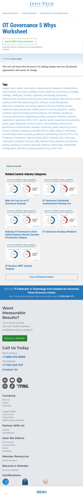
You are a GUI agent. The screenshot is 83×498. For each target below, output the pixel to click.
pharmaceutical (39, 113)
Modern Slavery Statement (13, 420)
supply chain (9, 88)
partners (72, 116)
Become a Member (15, 338)
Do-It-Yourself (8, 442)
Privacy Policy (8, 417)
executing (64, 127)
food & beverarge (21, 113)
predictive (50, 91)
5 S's (75, 134)
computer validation (56, 116)
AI (20, 144)
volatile (71, 109)
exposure (17, 109)
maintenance (62, 91)
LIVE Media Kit (8, 433)
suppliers (37, 95)
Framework (20, 137)
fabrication (8, 106)
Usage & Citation (9, 411)
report (46, 98)
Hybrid (30, 137)
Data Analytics (67, 98)
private (68, 106)
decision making (20, 130)
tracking (6, 116)
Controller (53, 137)
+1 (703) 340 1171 (65, 296)
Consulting (6, 451)
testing (41, 116)
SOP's (36, 120)
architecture (72, 141)
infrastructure (9, 98)
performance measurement (16, 127)
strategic (6, 95)
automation (30, 88)
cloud (41, 91)
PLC (61, 137)
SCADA (38, 137)
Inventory (52, 109)
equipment (61, 95)
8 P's (69, 134)
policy (5, 123)
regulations (8, 120)
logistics (41, 106)
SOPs (29, 120)
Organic (60, 130)
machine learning (31, 144)
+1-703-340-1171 (12, 365)
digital (20, 88)
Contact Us (10, 369)
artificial (43, 102)
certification (18, 116)
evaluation (22, 98)
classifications (61, 120)
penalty (27, 109)
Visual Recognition (58, 102)
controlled (35, 130)
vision (73, 127)
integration (57, 88)
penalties (75, 120)
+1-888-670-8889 (13, 357)
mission (6, 130)
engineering (31, 116)
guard (55, 127)
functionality (35, 98)
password (41, 148)
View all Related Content (41, 277)
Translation (8, 141)
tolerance (7, 109)
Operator (60, 141)
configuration (9, 148)
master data (56, 144)
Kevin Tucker (16, 59)
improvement (9, 91)
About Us (6, 400)
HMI (37, 141)
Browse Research (9, 460)
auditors (19, 141)
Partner (43, 141)
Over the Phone (8, 445)
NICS (45, 137)
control (30, 123)
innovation (22, 91)
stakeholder (70, 144)
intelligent (17, 95)
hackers (39, 123)
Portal (51, 141)
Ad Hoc (44, 130)
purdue (31, 148)
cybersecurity (44, 88)
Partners (5, 430)
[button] (41, 492)
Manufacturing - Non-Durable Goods (54, 13)
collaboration (71, 88)
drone (43, 109)
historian (29, 141)
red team (21, 148)
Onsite (5, 448)
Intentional (70, 130)
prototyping (49, 95)
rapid (12, 123)
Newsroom (7, 406)
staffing (33, 91)
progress (54, 98)
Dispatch (62, 109)
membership (51, 134)
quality (5, 144)
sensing (51, 106)
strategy (74, 91)
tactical (62, 134)
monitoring (30, 106)
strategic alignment (41, 127)
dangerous (66, 113)
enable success (24, 134)
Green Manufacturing (22, 102)
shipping (19, 106)
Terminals (69, 137)
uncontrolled (8, 134)
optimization (65, 123)
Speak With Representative (19, 41)
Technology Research (10, 13)
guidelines (38, 134)
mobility (60, 106)
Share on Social (41, 166)
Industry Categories (29, 13)
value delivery (51, 123)
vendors (28, 95)
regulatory (20, 120)
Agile (52, 130)
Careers (5, 403)
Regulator (21, 123)
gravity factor (46, 120)
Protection (7, 137)
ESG (36, 102)
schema (45, 144)
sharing (14, 144)
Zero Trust (57, 148)
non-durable (54, 113)
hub (49, 148)
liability (35, 109)
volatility (6, 113)
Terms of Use (8, 414)
